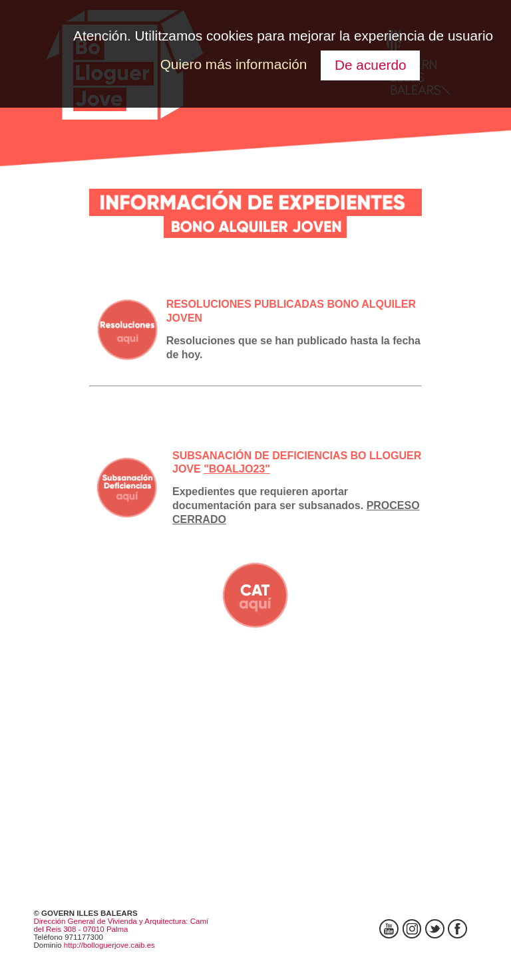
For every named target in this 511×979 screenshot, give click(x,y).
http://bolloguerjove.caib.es (109, 945)
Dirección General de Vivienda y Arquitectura (109, 921)
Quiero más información (233, 64)
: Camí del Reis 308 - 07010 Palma (120, 925)
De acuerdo (371, 64)
